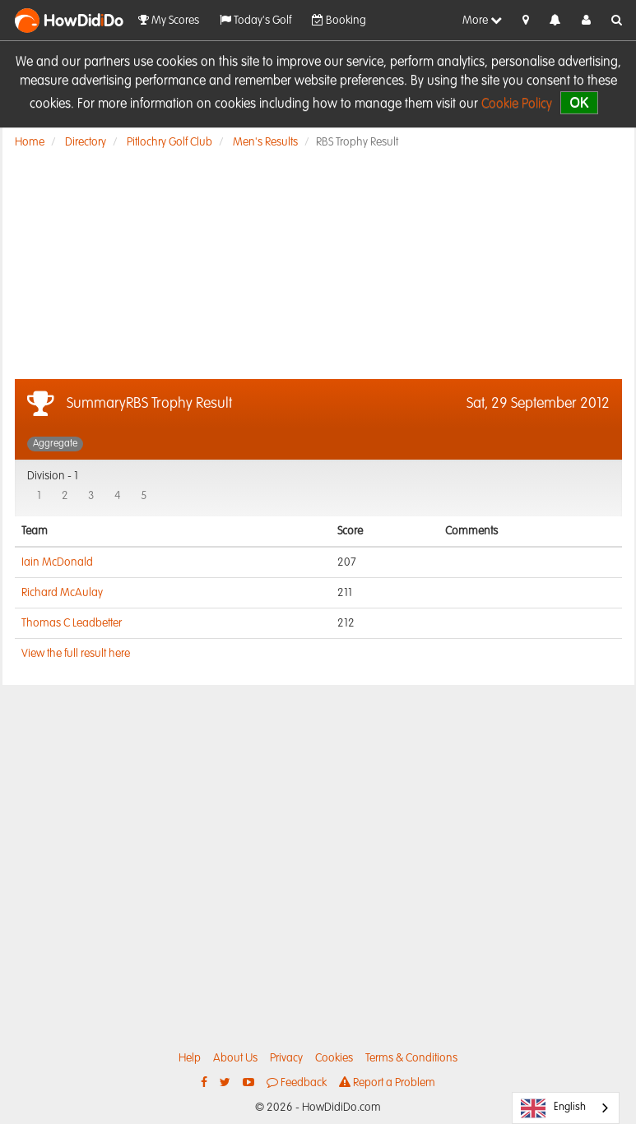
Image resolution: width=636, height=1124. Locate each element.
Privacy (286, 1058)
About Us (235, 1058)
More (482, 20)
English (553, 1108)
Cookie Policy (516, 104)
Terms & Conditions (411, 1058)
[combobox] (566, 1108)
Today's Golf (255, 20)
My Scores (168, 20)
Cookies (334, 1058)
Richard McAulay (62, 593)
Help (190, 1058)
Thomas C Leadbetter (71, 623)
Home (29, 142)
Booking (339, 20)
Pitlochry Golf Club (169, 142)
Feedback (297, 1082)
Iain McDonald (57, 562)
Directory (85, 142)
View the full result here (75, 653)
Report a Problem (387, 1082)
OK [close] (578, 102)
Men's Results (265, 142)
